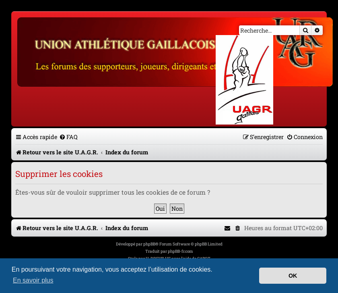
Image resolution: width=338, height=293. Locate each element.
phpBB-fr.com (180, 251)
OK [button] (293, 275)
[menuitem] (68, 137)
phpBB (149, 244)
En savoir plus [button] (33, 280)
